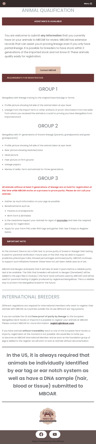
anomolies (62, 220)
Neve (34, 441)
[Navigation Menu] (88, 3)
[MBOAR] (5, 3)
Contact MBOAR (48, 70)
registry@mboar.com (62, 323)
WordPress (58, 441)
